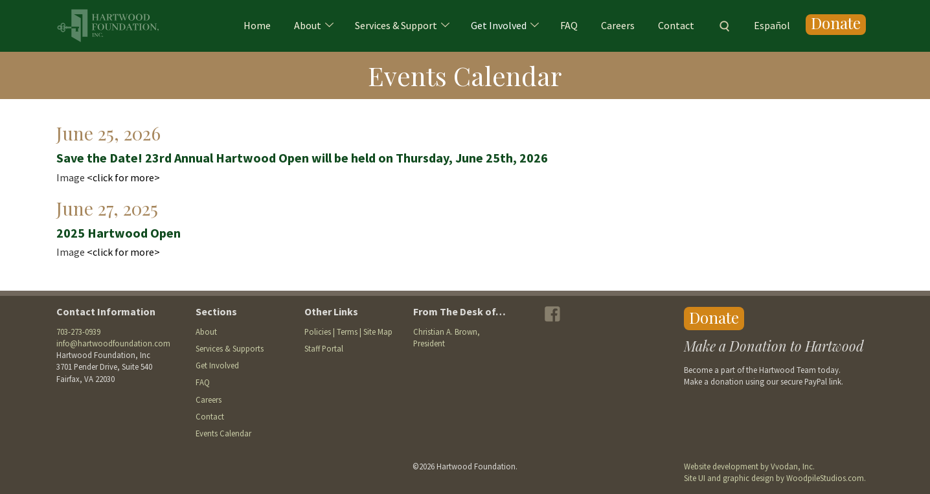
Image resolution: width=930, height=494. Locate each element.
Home (257, 25)
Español (772, 25)
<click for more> (123, 177)
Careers (618, 25)
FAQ (569, 25)
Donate (836, 23)
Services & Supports (230, 348)
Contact (676, 25)
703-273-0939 (78, 331)
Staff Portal (323, 348)
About (307, 25)
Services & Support (396, 25)
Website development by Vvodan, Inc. (749, 466)
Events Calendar (223, 433)
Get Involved (499, 25)
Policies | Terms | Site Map (348, 331)
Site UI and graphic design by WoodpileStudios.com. (775, 478)
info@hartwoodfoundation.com (113, 343)
